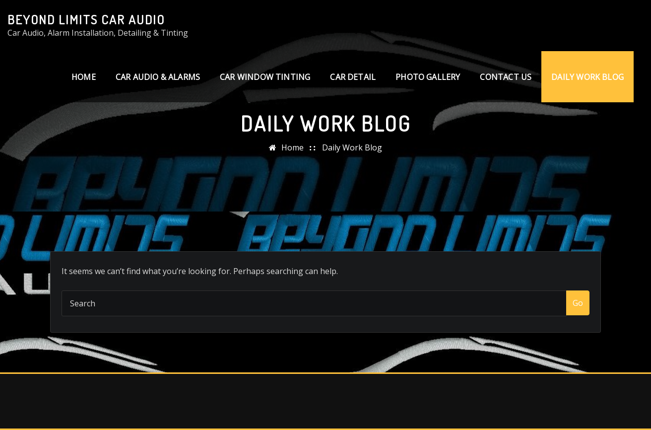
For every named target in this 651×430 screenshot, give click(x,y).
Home (83, 77)
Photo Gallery (427, 77)
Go (578, 302)
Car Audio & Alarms (158, 77)
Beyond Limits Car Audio (86, 19)
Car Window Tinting (265, 77)
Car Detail (353, 77)
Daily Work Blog (587, 77)
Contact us (505, 77)
